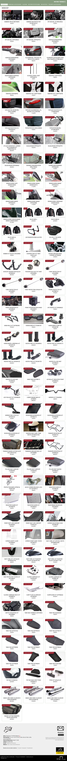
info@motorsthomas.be (11, 743)
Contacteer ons (3, 758)
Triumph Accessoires (54, 4)
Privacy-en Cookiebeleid (20, 756)
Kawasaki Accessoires (14, 4)
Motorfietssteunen (34, 4)
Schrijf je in (61, 734)
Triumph (19, 748)
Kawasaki (24, 748)
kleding (24, 4)
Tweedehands (29, 748)
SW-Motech (44, 4)
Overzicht (4, 4)
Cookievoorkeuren (29, 756)
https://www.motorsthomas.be (13, 744)
